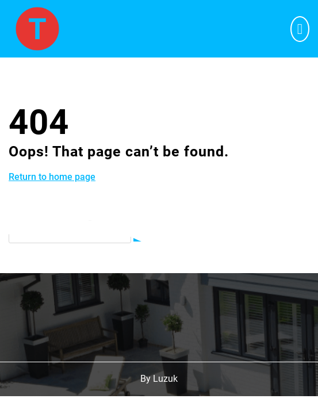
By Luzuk (159, 378)
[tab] (299, 29)
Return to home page (52, 177)
